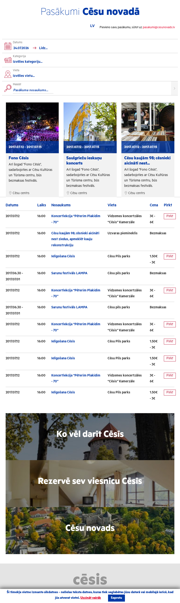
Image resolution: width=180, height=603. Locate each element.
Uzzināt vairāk (90, 598)
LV (92, 26)
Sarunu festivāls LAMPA (69, 273)
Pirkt (169, 216)
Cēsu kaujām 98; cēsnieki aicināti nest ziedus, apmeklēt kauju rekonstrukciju (75, 239)
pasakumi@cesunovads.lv (159, 27)
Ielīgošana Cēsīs (63, 256)
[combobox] (91, 76)
